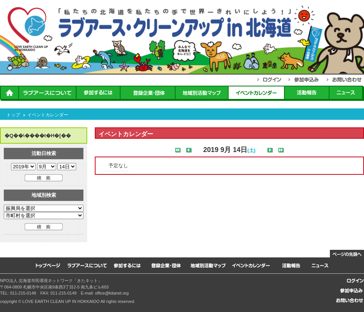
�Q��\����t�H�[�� (38, 135)
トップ (13, 115)
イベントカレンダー (47, 115)
